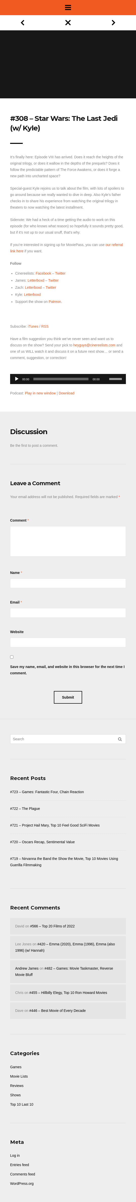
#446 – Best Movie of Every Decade (57, 1011)
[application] (68, 377)
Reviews (17, 1086)
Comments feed (22, 1174)
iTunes (33, 326)
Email (14, 602)
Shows (15, 1095)
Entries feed (19, 1165)
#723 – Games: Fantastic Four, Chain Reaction (47, 792)
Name (15, 573)
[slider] (61, 379)
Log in (15, 1155)
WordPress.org (22, 1184)
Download (66, 393)
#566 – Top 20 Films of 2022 (52, 926)
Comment (18, 520)
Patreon (55, 302)
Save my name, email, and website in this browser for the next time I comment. (67, 670)
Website (17, 632)
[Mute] (105, 371)
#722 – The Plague (25, 809)
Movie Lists (19, 1076)
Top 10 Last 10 (21, 1104)
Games (15, 1067)
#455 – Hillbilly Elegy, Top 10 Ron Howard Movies (68, 993)
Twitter (60, 273)
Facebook (43, 273)
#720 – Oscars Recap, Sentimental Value (42, 842)
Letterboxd (36, 280)
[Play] (16, 379)
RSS (45, 326)
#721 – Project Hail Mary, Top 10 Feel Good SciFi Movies (55, 825)
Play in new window (40, 393)
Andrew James (27, 968)
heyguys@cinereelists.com (94, 345)
